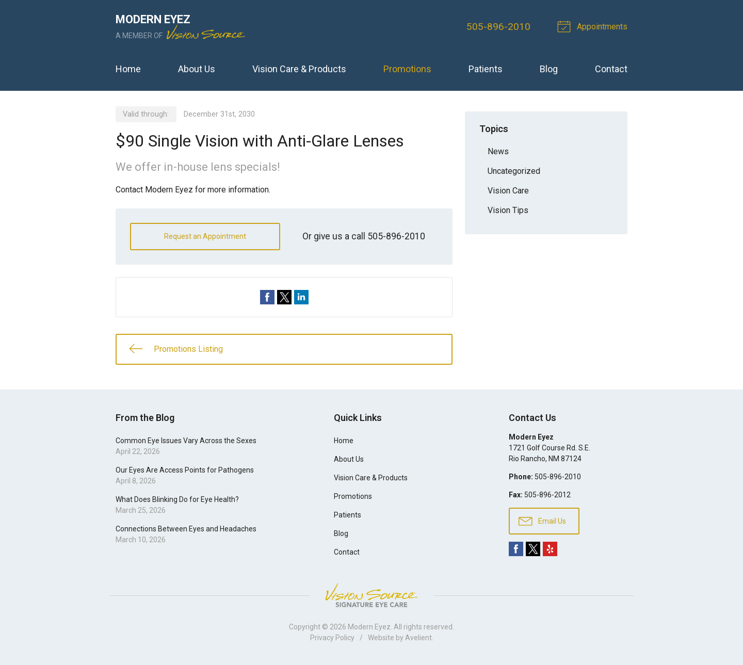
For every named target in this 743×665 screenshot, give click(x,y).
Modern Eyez (369, 627)
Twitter (533, 549)
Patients (486, 68)
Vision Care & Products (299, 68)
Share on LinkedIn (301, 297)
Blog (549, 68)
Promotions (407, 68)
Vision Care (508, 191)
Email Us (542, 520)
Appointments (593, 26)
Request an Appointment (205, 236)
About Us (196, 68)
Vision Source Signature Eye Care (371, 595)
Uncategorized (514, 171)
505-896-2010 (498, 27)
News (498, 151)
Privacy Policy (332, 638)
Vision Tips (508, 210)
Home (128, 68)
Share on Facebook (267, 297)
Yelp (550, 549)
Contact (611, 68)
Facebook (516, 549)
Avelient (418, 638)
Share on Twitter (284, 297)
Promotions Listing (176, 348)
